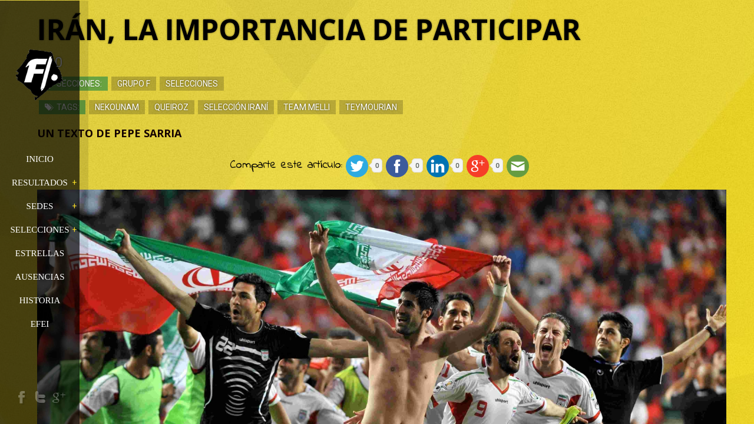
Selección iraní (299, 109)
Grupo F (196, 85)
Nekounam (180, 109)
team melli (369, 109)
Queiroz (234, 109)
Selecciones (255, 85)
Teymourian (434, 109)
